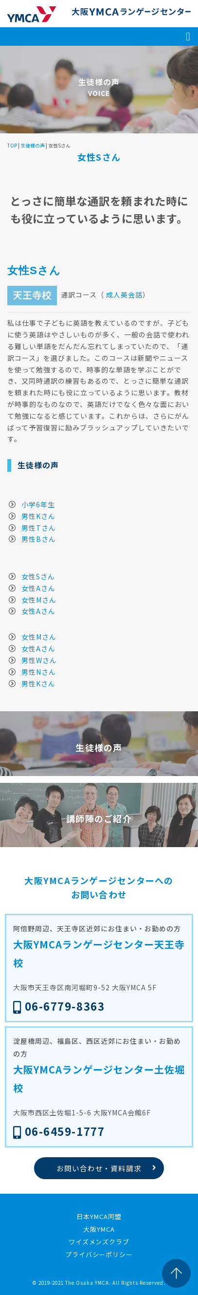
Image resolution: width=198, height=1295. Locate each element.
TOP (12, 145)
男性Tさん (38, 528)
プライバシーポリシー (99, 1254)
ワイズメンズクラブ (99, 1241)
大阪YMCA (99, 1229)
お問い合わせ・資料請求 (99, 1168)
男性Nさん (38, 672)
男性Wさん (39, 660)
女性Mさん (38, 600)
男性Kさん (38, 516)
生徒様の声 (32, 145)
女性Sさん (38, 576)
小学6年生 (38, 504)
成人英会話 (124, 294)
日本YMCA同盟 (99, 1216)
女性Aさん (38, 588)
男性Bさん (38, 539)
